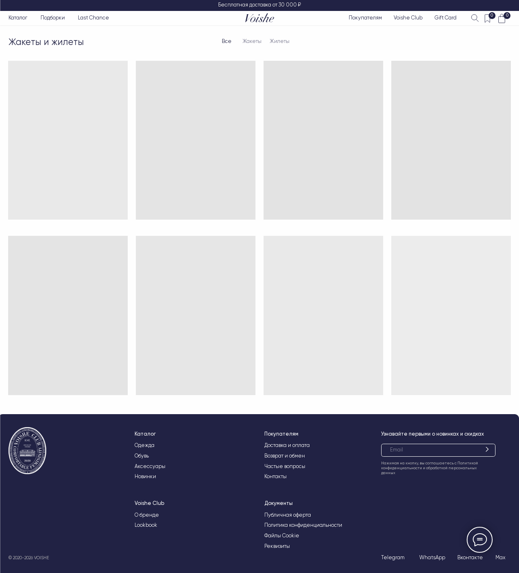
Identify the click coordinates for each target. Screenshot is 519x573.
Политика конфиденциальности (303, 525)
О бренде (147, 515)
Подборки (53, 18)
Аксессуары (150, 466)
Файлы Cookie (281, 535)
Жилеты (280, 41)
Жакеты (252, 41)
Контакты (275, 476)
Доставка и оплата (287, 445)
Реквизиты (277, 546)
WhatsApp (432, 557)
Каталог (18, 18)
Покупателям (365, 18)
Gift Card (446, 18)
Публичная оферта (287, 515)
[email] (438, 450)
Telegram (393, 557)
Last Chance (93, 18)
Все (227, 41)
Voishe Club (408, 18)
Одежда (144, 445)
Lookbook (146, 525)
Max (500, 557)
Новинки (145, 476)
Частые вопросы (284, 466)
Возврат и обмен (284, 456)
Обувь (142, 456)
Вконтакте (470, 557)
